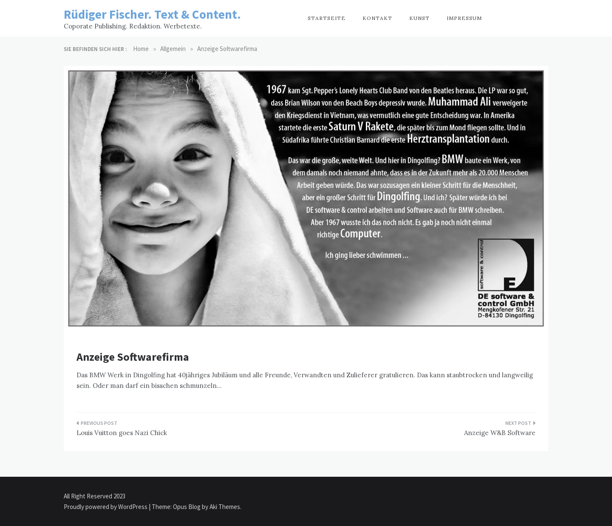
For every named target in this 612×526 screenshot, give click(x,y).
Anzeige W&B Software (500, 433)
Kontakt (377, 18)
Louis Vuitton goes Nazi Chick (121, 433)
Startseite (327, 18)
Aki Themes (225, 507)
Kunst (419, 18)
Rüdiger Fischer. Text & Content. (152, 14)
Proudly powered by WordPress (106, 507)
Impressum (464, 18)
